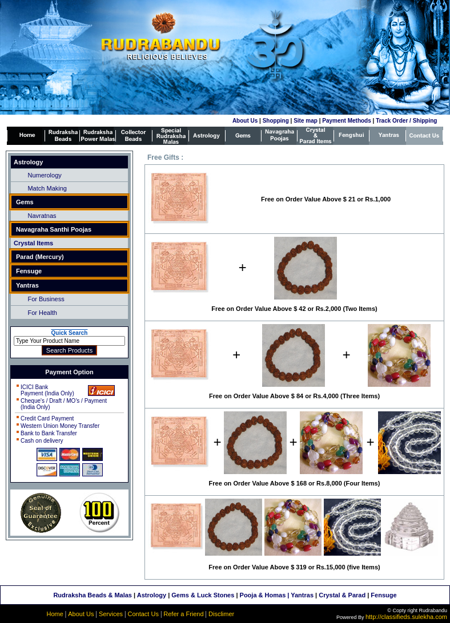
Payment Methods (346, 121)
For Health (42, 312)
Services (111, 613)
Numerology (44, 175)
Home (54, 613)
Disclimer (221, 613)
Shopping (276, 121)
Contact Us (142, 613)
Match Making (46, 188)
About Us (245, 121)
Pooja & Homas (263, 595)
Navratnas (41, 215)
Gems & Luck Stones (202, 595)
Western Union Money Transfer (60, 426)
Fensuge (383, 595)
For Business (45, 299)
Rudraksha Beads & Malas (92, 595)
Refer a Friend (183, 613)
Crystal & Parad (342, 595)
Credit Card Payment (47, 418)
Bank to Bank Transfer (49, 433)
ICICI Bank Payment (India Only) (47, 390)
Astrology (151, 595)
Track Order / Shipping (406, 121)
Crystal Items (33, 243)
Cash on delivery (42, 441)
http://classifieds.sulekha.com (406, 616)
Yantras (302, 595)
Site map (306, 121)
